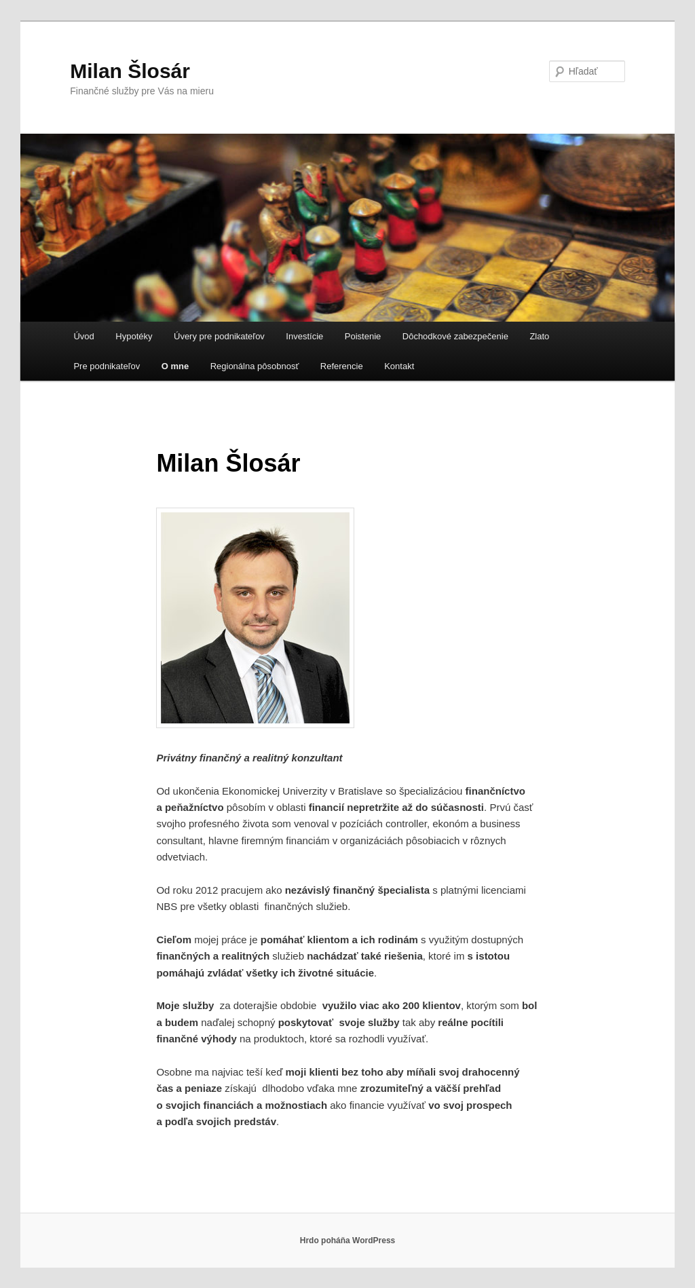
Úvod (83, 336)
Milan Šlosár (130, 71)
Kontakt (399, 366)
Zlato (539, 336)
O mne (175, 366)
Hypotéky (133, 336)
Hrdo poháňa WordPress (347, 1240)
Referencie (341, 366)
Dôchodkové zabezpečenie (455, 336)
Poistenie (363, 336)
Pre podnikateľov (106, 366)
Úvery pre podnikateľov (219, 336)
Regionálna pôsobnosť (254, 366)
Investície (304, 336)
